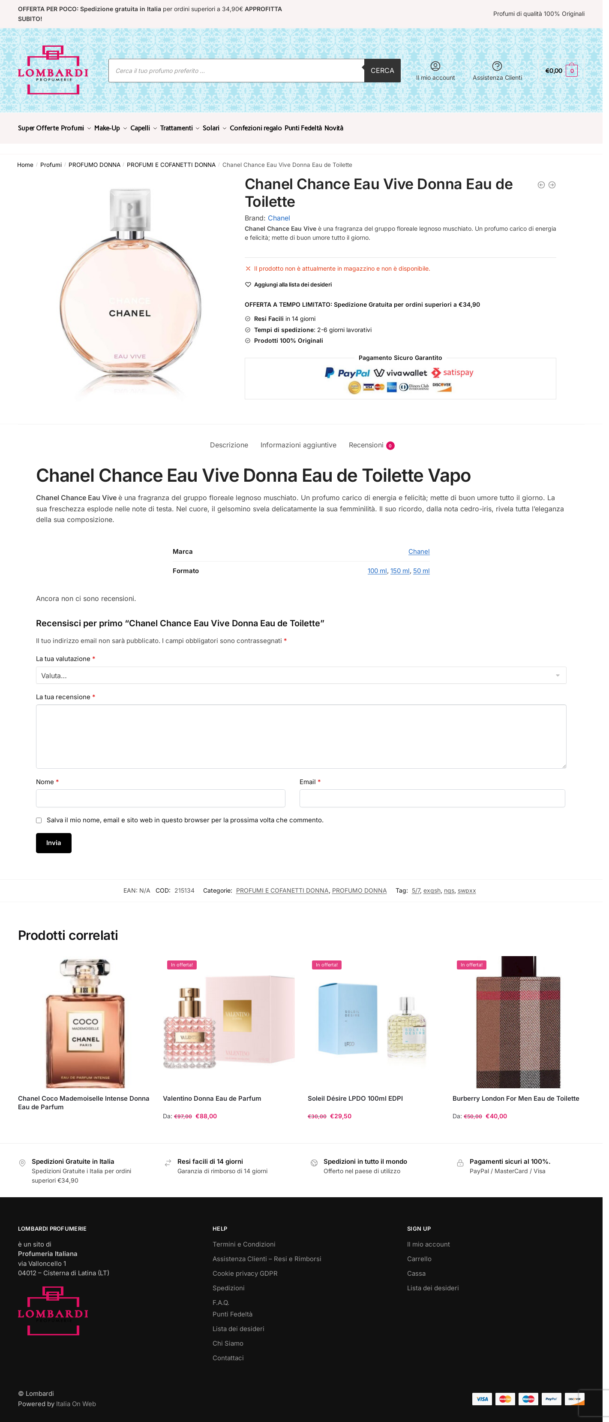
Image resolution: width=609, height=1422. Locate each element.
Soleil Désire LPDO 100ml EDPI (355, 1093)
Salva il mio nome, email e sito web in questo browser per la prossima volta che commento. (185, 815)
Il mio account (435, 70)
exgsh (432, 885)
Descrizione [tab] (229, 439)
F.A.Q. (221, 1297)
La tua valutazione (66, 653)
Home (25, 159)
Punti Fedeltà (232, 1309)
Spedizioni (229, 1283)
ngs (449, 885)
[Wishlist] (293, 279)
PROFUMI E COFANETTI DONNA (171, 159)
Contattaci (228, 1353)
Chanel (279, 212)
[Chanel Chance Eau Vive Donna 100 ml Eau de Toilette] (552, 179)
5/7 (416, 885)
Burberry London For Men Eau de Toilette (516, 1093)
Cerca (382, 70)
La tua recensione (66, 692)
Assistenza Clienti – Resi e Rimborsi (267, 1254)
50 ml (421, 566)
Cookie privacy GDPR (245, 1268)
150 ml (400, 566)
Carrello (419, 1254)
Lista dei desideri (238, 1323)
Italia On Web (76, 1399)
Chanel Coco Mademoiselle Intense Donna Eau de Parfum (84, 1097)
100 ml (377, 566)
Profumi (51, 159)
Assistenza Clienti (497, 70)
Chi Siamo (228, 1338)
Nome (47, 777)
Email (310, 777)
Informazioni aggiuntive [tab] (298, 439)
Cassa (416, 1268)
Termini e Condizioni (244, 1239)
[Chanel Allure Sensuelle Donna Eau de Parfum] (541, 179)
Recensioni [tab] (366, 439)
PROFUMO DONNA (94, 159)
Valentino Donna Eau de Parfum (212, 1093)
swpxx (467, 885)
